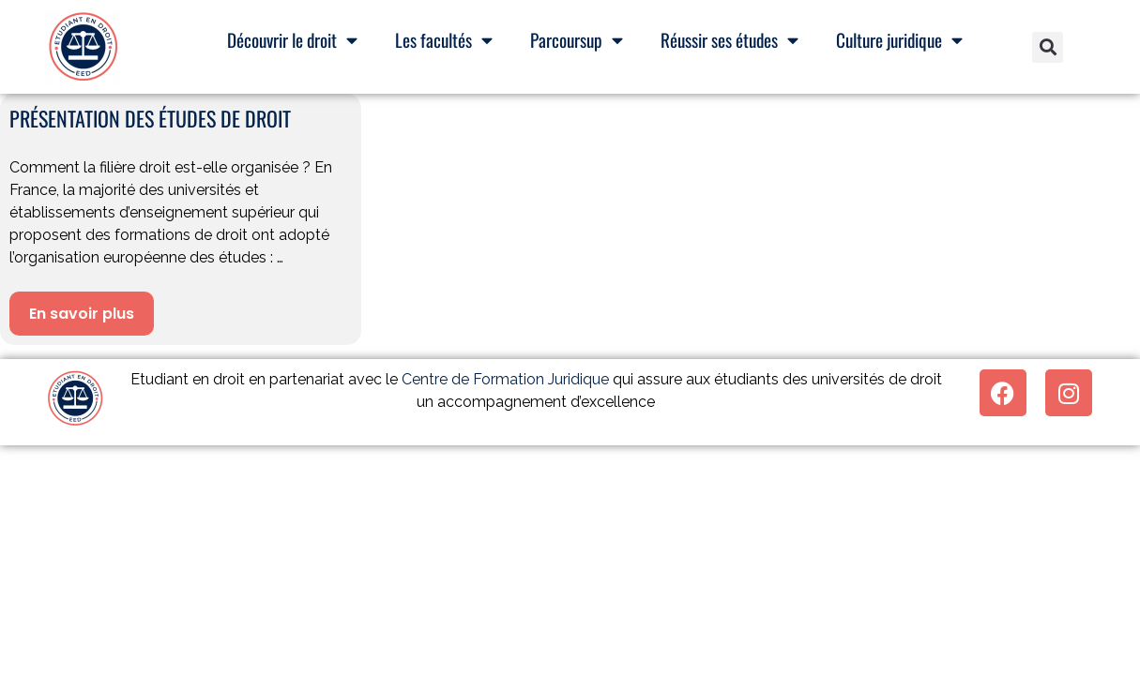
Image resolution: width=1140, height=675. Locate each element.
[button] (1047, 47)
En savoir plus (81, 313)
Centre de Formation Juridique (505, 379)
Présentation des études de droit (150, 118)
